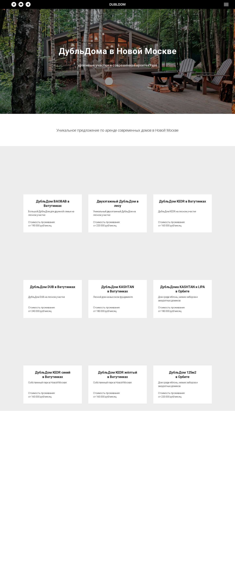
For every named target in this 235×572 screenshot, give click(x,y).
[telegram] (28, 6)
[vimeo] (13, 6)
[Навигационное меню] (226, 4)
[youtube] (21, 6)
